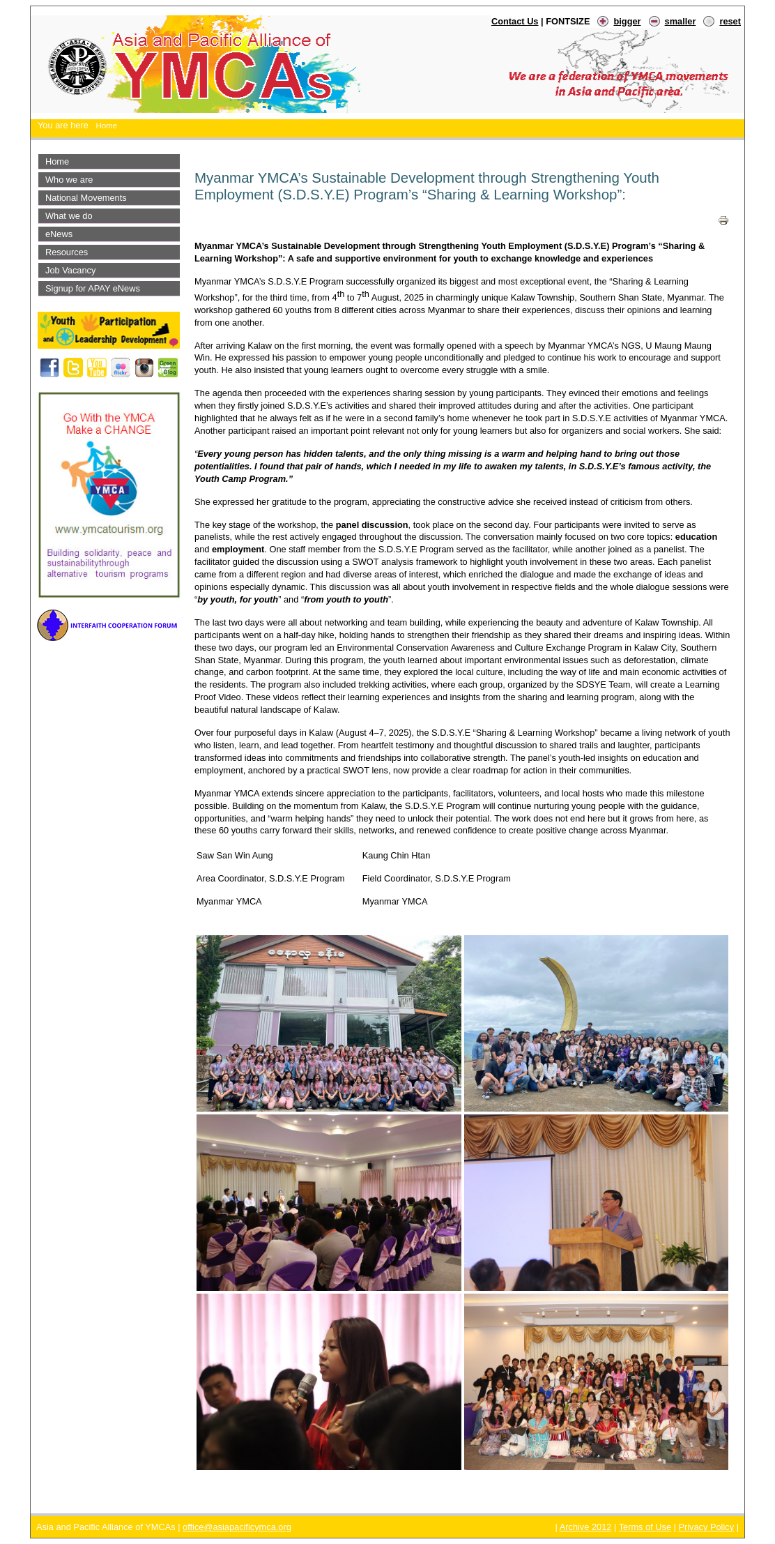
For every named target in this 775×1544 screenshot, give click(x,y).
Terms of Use (645, 1527)
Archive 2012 (586, 1527)
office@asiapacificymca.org (237, 1527)
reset (730, 21)
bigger (626, 21)
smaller (680, 21)
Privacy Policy (706, 1527)
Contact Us (515, 21)
